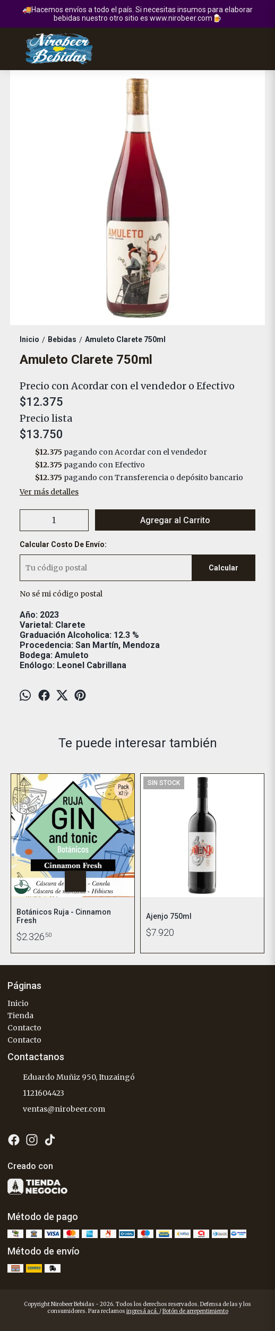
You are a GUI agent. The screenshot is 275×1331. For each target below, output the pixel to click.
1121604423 (35, 1093)
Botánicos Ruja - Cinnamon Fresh (63, 916)
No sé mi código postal (61, 594)
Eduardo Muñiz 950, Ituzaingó (71, 1077)
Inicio (18, 1003)
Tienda (20, 1015)
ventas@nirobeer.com (56, 1109)
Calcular (223, 568)
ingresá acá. (142, 1311)
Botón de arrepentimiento (195, 1311)
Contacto (24, 1028)
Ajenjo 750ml (169, 916)
